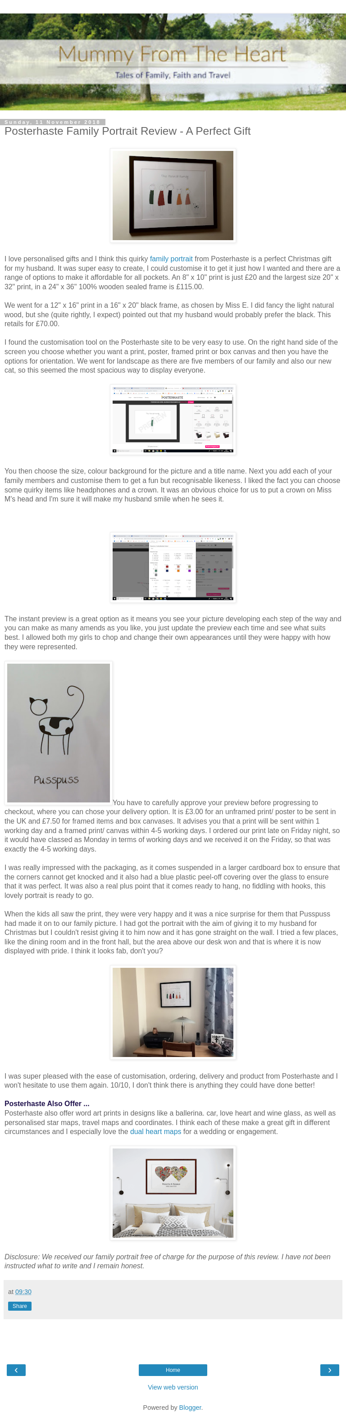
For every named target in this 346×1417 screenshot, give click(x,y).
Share (20, 1306)
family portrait (171, 259)
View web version (173, 1387)
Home (173, 1370)
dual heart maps (156, 1131)
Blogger (190, 1407)
